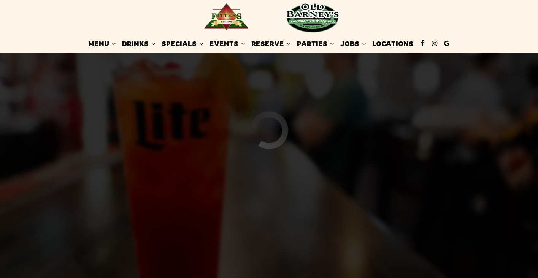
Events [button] (227, 43)
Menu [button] (102, 43)
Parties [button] (315, 43)
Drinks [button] (139, 43)
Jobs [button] (353, 43)
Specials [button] (182, 43)
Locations (392, 43)
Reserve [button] (271, 43)
